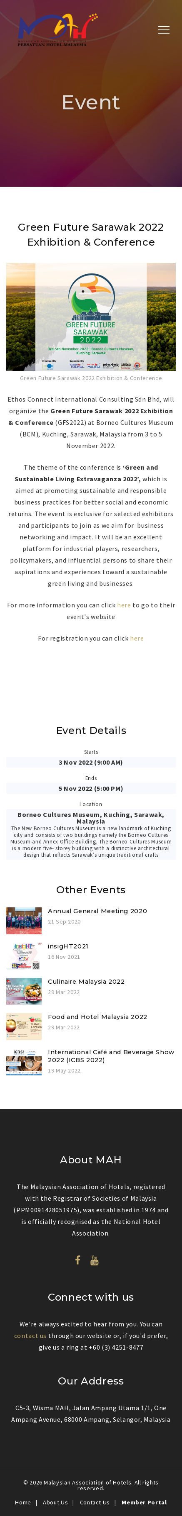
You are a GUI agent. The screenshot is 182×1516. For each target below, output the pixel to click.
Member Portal (144, 1502)
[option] (91, 323)
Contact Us (95, 1502)
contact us (30, 1335)
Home (23, 1502)
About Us (55, 1502)
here (124, 605)
